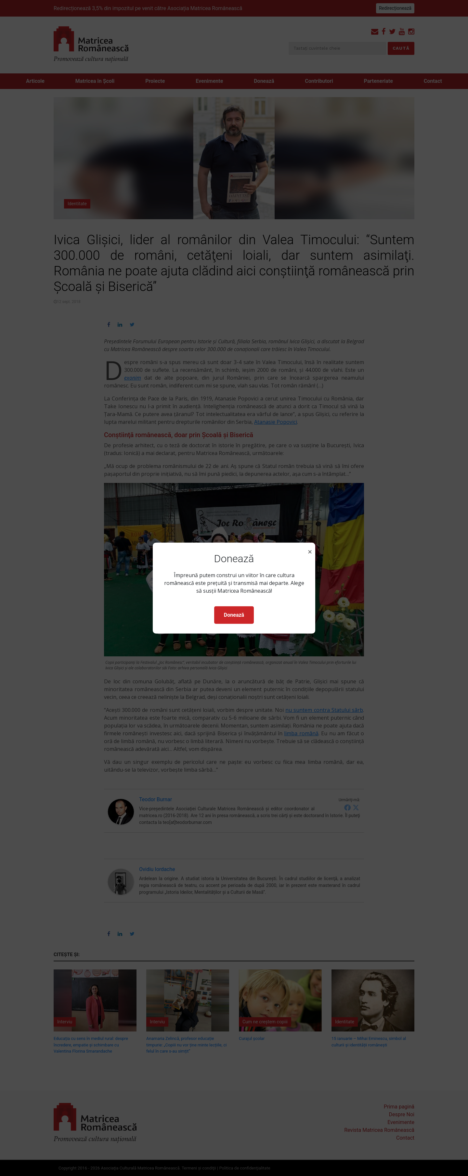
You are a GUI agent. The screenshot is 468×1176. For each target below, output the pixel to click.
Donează (234, 615)
